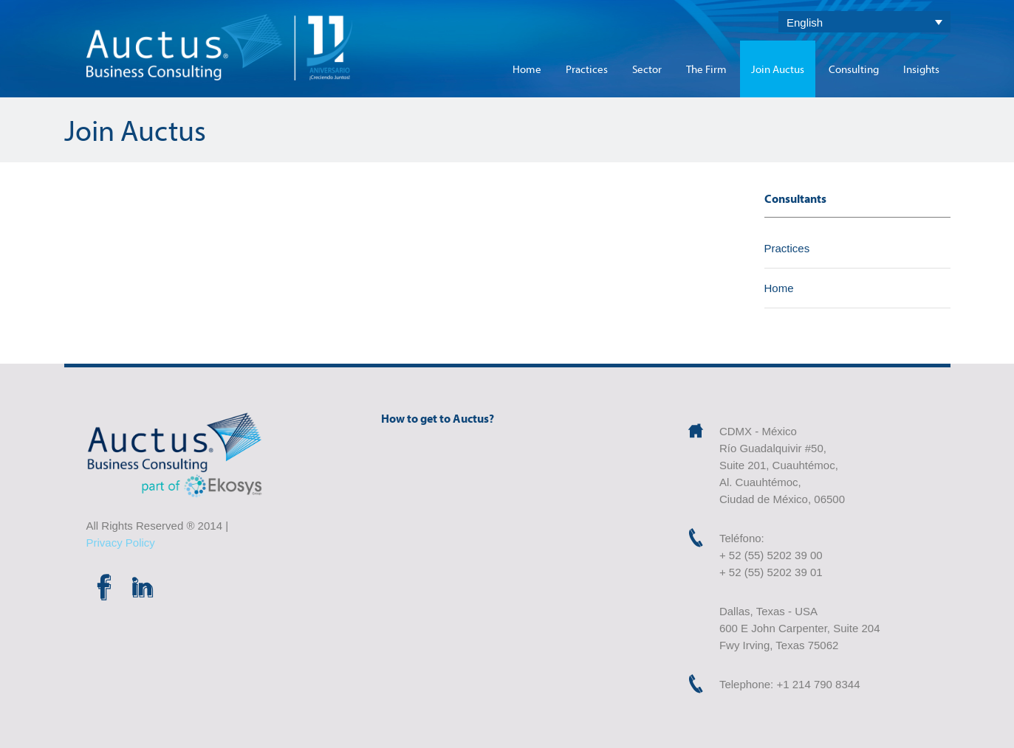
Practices (587, 69)
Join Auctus (777, 69)
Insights (921, 69)
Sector (647, 69)
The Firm (706, 69)
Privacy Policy (120, 542)
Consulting (854, 69)
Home (527, 69)
